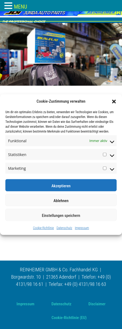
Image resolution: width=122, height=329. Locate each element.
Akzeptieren (60, 185)
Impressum (82, 228)
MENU (20, 7)
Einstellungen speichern (61, 215)
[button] (114, 101)
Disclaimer (96, 304)
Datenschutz (64, 228)
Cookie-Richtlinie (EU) (69, 317)
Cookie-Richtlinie (43, 228)
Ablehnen (61, 200)
